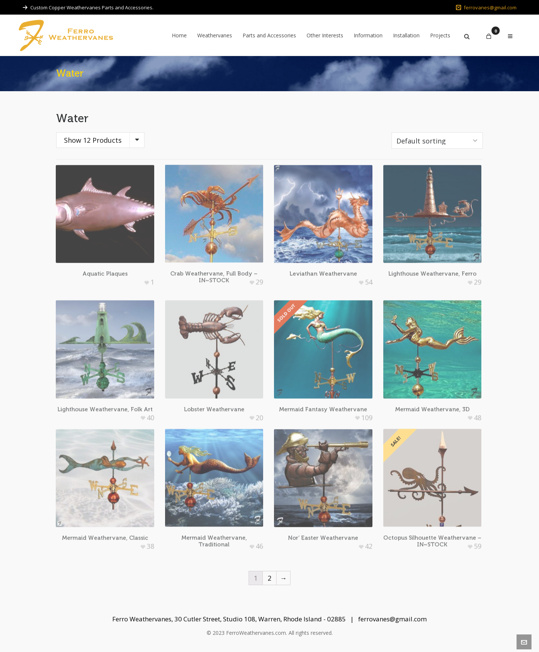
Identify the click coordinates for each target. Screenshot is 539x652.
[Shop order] (437, 140)
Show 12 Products (93, 140)
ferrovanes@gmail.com (486, 7)
